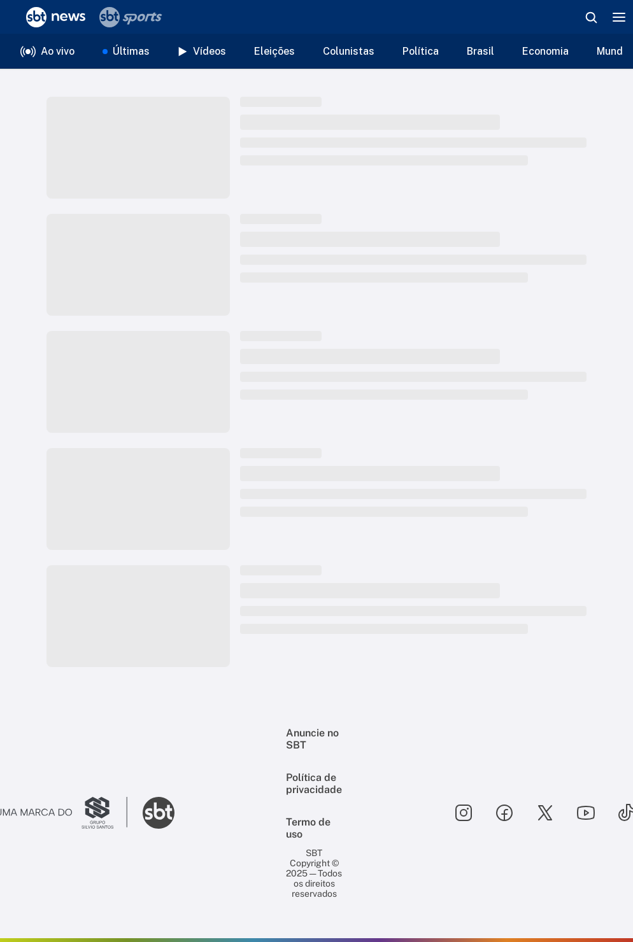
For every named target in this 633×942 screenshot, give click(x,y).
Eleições (274, 51)
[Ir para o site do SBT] (158, 813)
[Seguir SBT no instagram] (463, 813)
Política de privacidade (314, 783)
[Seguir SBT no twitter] (545, 813)
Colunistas (348, 51)
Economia (545, 51)
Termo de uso (308, 828)
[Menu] (619, 17)
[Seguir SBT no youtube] (586, 813)
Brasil (480, 51)
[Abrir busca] (591, 17)
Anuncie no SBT (312, 739)
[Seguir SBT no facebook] (504, 813)
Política (420, 51)
